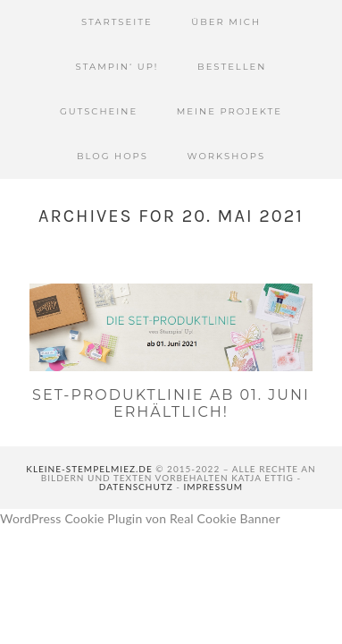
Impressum (214, 486)
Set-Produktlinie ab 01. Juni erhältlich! (171, 403)
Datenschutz (136, 486)
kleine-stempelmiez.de (89, 468)
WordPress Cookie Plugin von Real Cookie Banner (140, 518)
